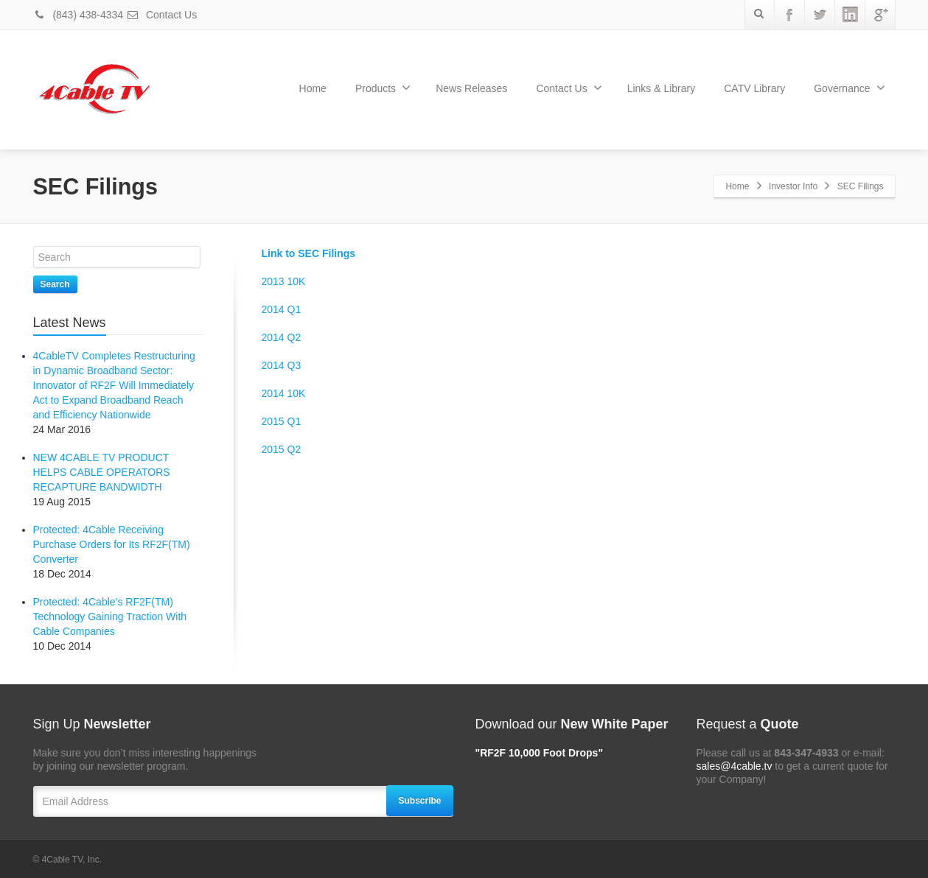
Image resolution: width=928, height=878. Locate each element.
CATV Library (754, 88)
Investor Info (793, 186)
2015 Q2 (281, 449)
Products (383, 87)
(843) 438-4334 (78, 15)
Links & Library (661, 88)
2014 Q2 (281, 337)
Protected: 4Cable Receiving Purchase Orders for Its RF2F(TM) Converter (111, 544)
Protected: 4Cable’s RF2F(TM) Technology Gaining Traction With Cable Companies (110, 616)
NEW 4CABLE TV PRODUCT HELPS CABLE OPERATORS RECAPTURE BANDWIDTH (101, 472)
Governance (849, 87)
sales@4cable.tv (734, 766)
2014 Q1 (281, 309)
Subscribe (419, 801)
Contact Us (161, 15)
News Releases (471, 88)
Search (55, 284)
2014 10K (284, 393)
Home (313, 88)
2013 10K (284, 281)
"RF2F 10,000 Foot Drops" (539, 753)
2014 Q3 (281, 365)
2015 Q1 (281, 421)
